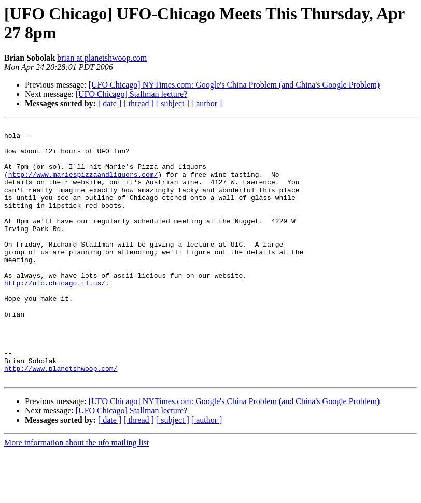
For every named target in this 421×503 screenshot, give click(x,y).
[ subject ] (172, 103)
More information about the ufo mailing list (76, 494)
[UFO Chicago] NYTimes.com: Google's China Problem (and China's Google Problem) (234, 84)
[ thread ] (138, 103)
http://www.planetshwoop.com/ (60, 418)
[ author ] (206, 103)
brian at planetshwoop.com (102, 57)
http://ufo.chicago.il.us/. (56, 315)
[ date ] (109, 103)
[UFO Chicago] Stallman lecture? (132, 94)
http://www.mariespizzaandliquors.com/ (83, 185)
